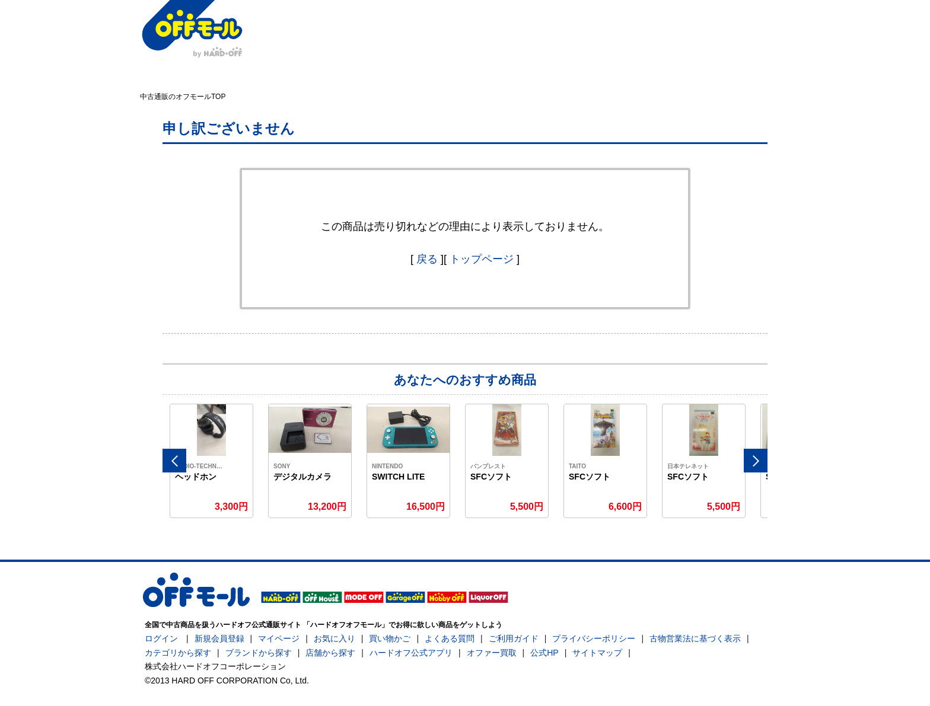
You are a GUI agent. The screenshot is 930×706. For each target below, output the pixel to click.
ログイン (161, 638)
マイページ (279, 638)
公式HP (544, 652)
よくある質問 (449, 638)
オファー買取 (492, 652)
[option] (212, 461)
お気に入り (334, 638)
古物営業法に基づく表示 (695, 638)
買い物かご (389, 638)
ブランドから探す (258, 652)
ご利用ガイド (514, 638)
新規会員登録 (219, 638)
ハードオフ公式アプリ (411, 652)
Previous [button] (174, 460)
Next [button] (755, 460)
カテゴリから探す (178, 652)
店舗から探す (330, 652)
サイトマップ (597, 652)
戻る (427, 259)
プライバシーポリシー (593, 638)
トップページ (482, 259)
